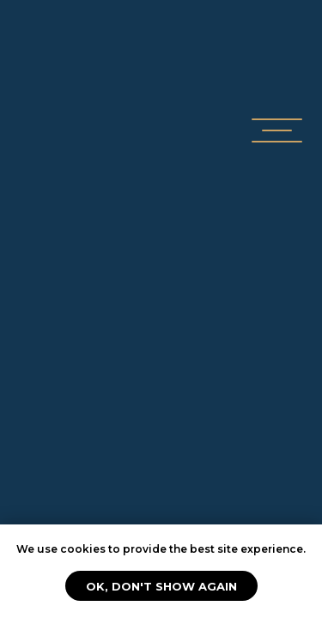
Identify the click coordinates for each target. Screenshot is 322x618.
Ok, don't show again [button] (161, 586)
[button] (277, 119)
